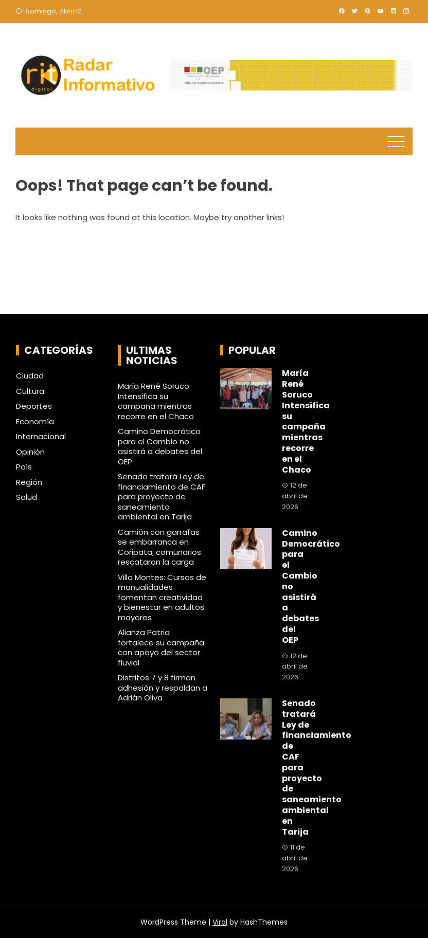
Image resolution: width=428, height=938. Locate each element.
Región (29, 482)
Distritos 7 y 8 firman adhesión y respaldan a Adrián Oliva (162, 687)
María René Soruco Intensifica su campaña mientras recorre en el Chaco (156, 401)
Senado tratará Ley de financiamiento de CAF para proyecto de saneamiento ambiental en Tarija (161, 496)
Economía (35, 422)
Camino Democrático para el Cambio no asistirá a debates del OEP (160, 446)
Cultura (30, 391)
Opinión (30, 452)
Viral (219, 922)
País (24, 467)
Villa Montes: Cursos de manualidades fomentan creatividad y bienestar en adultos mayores (162, 597)
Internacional (41, 436)
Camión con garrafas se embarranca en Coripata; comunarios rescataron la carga (159, 547)
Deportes (34, 406)
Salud (26, 497)
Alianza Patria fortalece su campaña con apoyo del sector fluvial (161, 647)
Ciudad (30, 376)
